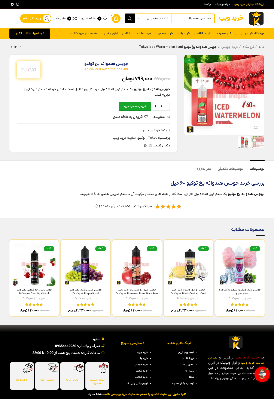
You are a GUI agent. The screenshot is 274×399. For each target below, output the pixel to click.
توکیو (142, 138)
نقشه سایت (95, 394)
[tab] (257, 166)
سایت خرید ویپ (124, 138)
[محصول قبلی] (20, 47)
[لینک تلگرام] (12, 4)
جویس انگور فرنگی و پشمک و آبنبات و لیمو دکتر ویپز (240, 293)
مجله (191, 377)
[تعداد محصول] (161, 106)
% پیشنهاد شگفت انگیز (29, 34)
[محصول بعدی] (11, 47)
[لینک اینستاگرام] (17, 4)
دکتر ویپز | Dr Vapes (240, 298)
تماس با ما (188, 364)
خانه (261, 47)
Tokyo (152, 138)
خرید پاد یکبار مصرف (183, 383)
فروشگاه (248, 47)
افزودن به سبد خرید (134, 106)
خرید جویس (229, 47)
